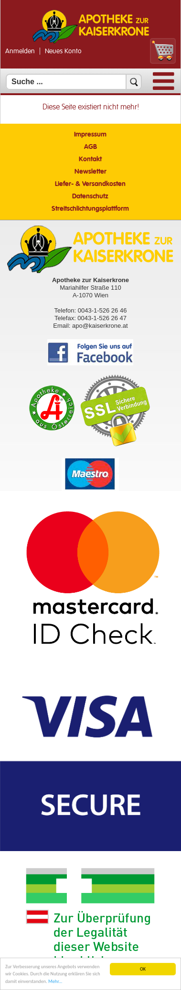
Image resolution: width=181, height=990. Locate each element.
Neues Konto (63, 51)
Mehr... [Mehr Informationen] (55, 982)
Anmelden (20, 51)
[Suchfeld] (74, 82)
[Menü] (163, 87)
